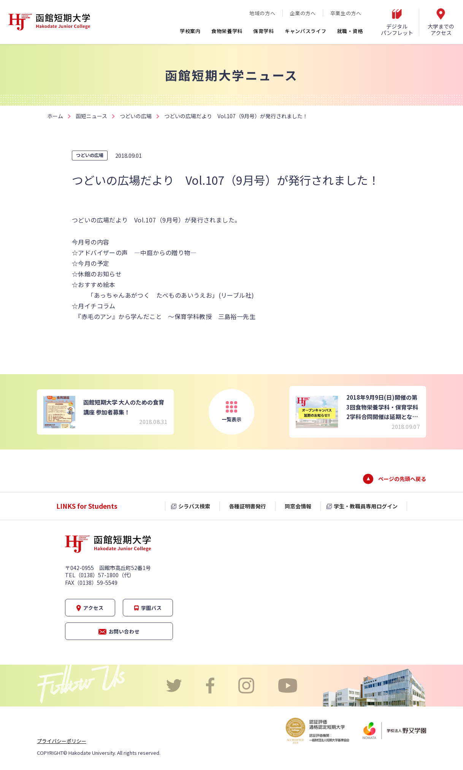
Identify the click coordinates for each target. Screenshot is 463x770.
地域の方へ (262, 13)
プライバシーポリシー (61, 741)
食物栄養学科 (227, 31)
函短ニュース (91, 116)
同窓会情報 (298, 506)
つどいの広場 (136, 116)
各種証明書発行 (247, 506)
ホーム (55, 116)
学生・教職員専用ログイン (366, 506)
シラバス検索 (194, 506)
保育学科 (263, 31)
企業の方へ (303, 13)
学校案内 (190, 31)
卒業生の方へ (346, 13)
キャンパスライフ (306, 31)
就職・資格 (350, 31)
